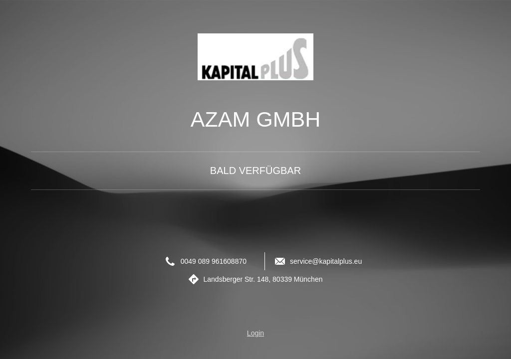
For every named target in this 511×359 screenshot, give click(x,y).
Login (255, 333)
